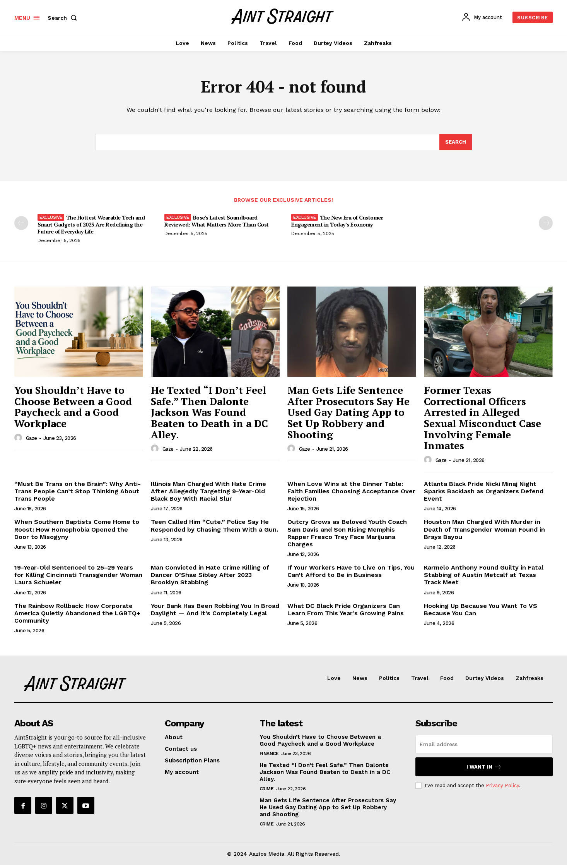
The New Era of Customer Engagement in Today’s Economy (337, 221)
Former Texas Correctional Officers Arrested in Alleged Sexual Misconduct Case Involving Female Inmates (482, 417)
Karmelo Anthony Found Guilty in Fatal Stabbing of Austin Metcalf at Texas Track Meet (483, 575)
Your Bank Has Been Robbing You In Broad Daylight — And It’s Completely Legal (215, 609)
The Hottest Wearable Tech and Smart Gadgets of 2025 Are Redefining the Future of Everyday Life (91, 224)
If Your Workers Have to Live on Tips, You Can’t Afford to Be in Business (351, 571)
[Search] (455, 142)
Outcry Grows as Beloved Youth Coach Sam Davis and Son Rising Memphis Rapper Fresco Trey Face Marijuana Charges (347, 533)
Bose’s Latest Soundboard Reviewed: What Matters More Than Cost (216, 221)
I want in (484, 767)
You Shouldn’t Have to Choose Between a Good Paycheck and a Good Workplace (73, 406)
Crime (267, 788)
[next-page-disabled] (546, 223)
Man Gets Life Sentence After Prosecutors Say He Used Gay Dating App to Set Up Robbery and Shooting (348, 412)
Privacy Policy (502, 785)
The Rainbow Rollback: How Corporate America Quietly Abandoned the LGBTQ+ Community (77, 613)
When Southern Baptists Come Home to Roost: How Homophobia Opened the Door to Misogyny (76, 529)
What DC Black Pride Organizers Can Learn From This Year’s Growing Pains (345, 609)
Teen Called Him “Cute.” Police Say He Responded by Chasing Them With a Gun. (214, 525)
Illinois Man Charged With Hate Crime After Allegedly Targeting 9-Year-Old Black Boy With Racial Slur (208, 491)
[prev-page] (21, 223)
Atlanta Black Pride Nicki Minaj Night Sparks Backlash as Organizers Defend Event (483, 491)
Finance (269, 753)
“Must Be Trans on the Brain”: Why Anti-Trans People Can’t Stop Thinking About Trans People (77, 491)
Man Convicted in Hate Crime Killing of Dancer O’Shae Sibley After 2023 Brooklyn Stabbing (210, 575)
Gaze (31, 438)
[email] (484, 744)
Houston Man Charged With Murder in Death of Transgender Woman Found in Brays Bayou (484, 529)
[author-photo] (19, 438)
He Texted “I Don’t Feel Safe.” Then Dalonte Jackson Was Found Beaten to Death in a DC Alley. (209, 412)
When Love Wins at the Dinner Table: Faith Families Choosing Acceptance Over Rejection (351, 491)
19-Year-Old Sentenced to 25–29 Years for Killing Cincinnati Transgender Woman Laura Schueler (78, 575)
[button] (64, 18)
